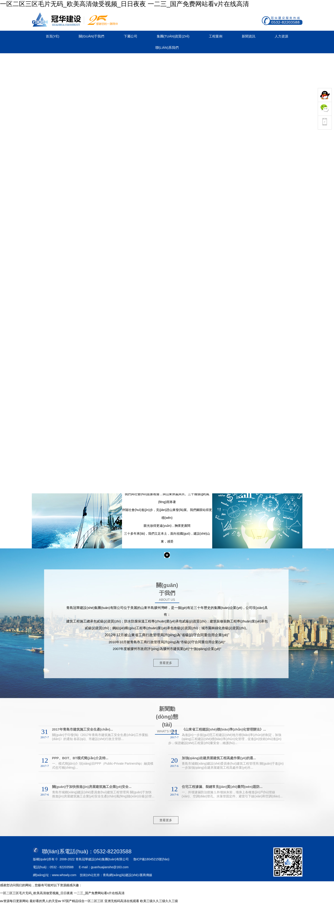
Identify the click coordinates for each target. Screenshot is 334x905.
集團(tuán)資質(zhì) (173, 36)
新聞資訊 (248, 36)
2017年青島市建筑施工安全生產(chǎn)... (82, 729)
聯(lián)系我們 (167, 47)
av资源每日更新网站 (14, 901)
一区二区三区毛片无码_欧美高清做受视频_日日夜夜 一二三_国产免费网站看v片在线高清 (124, 3)
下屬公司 (130, 36)
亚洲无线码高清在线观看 (121, 901)
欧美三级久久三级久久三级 (159, 901)
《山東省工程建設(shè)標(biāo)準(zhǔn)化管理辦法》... (224, 729)
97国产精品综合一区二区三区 (83, 901)
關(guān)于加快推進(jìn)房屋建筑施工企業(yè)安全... (92, 787)
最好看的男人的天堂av (45, 901)
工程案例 (215, 36)
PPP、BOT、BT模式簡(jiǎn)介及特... (80, 758)
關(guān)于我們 (91, 36)
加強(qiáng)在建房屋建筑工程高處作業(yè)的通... (219, 758)
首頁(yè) (52, 36)
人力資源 (281, 36)
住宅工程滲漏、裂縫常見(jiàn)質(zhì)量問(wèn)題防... (222, 787)
